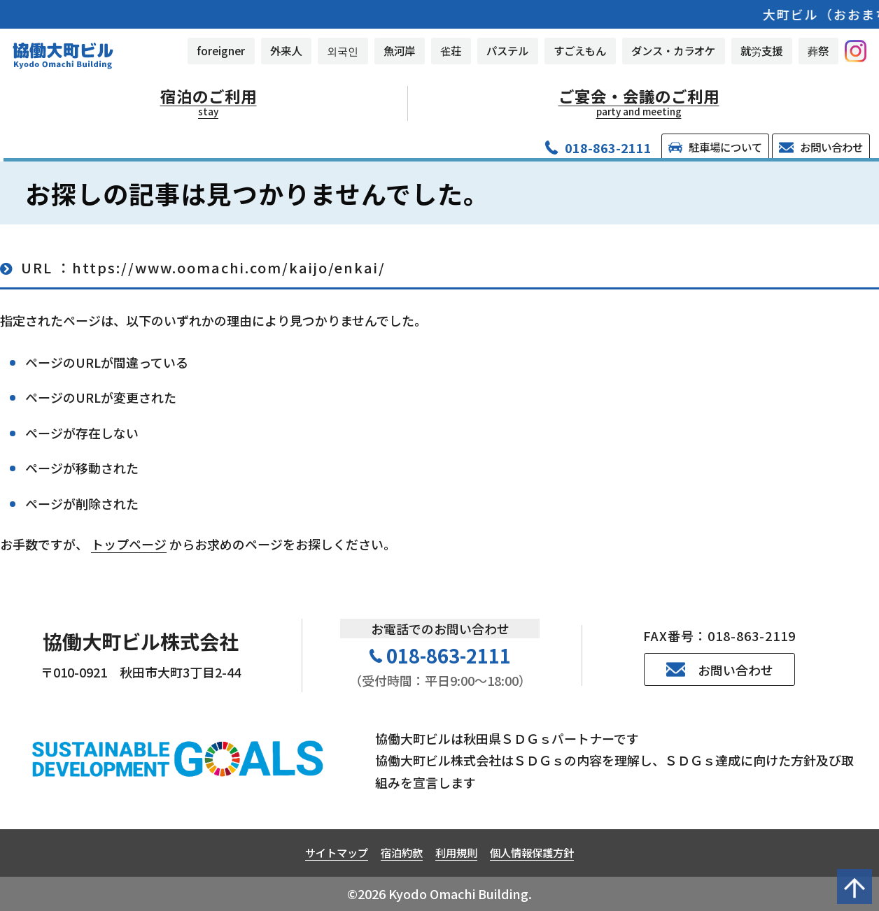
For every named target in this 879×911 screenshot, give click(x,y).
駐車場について (715, 147)
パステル (507, 50)
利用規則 (456, 852)
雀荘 (450, 50)
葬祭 (818, 50)
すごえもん (580, 50)
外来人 (286, 50)
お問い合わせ (820, 147)
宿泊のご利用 (208, 102)
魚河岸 (399, 50)
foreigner (221, 50)
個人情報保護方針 (532, 852)
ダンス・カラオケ (673, 50)
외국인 (342, 50)
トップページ (129, 544)
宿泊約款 (402, 852)
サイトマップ (336, 852)
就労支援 (761, 50)
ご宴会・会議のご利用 (639, 102)
